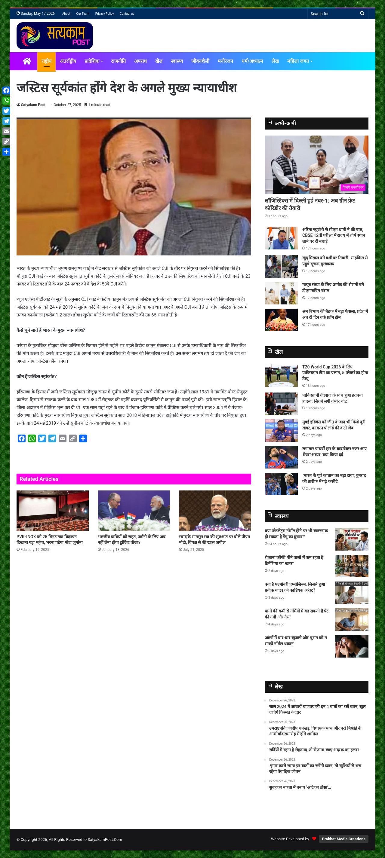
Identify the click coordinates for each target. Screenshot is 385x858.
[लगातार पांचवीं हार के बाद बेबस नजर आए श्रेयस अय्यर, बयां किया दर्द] (281, 457)
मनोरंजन (225, 61)
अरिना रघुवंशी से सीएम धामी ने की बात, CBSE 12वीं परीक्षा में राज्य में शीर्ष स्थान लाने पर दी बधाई (333, 235)
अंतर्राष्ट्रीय (68, 61)
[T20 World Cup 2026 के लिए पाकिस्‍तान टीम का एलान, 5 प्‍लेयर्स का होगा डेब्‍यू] (281, 375)
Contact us (127, 13)
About (66, 13)
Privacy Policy (104, 13)
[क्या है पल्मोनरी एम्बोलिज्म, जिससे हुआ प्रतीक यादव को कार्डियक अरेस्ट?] (351, 593)
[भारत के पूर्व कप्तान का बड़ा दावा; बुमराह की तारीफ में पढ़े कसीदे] (281, 484)
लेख (275, 61)
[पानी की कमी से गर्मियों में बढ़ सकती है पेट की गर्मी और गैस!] (351, 619)
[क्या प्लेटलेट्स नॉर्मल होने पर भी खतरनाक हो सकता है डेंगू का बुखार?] (351, 539)
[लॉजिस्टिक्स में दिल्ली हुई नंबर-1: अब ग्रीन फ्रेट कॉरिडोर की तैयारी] (316, 165)
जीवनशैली (200, 61)
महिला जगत (298, 61)
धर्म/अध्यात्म (252, 61)
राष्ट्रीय (46, 61)
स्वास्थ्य (177, 61)
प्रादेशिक (92, 61)
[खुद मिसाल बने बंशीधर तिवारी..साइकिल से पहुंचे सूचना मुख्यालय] (281, 266)
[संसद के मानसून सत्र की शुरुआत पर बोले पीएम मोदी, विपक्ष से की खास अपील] (215, 510)
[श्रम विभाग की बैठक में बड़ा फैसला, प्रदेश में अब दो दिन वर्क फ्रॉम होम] (281, 320)
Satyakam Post (33, 105)
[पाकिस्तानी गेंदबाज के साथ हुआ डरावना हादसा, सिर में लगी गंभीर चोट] (281, 403)
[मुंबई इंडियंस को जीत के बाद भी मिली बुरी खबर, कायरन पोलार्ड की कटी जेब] (281, 430)
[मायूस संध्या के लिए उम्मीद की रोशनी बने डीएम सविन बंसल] (281, 293)
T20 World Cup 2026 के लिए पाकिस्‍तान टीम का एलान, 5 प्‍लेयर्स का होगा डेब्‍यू (335, 373)
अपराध (140, 61)
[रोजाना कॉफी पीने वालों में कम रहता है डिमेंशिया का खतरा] (351, 566)
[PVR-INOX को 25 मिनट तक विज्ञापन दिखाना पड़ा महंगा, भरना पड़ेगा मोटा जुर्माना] (53, 510)
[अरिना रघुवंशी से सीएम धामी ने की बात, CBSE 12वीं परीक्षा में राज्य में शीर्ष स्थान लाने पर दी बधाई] (281, 238)
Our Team (82, 13)
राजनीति (118, 61)
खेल (158, 61)
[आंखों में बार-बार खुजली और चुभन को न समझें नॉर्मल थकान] (351, 646)
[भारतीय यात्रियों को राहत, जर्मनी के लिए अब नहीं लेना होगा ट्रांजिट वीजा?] (134, 510)
